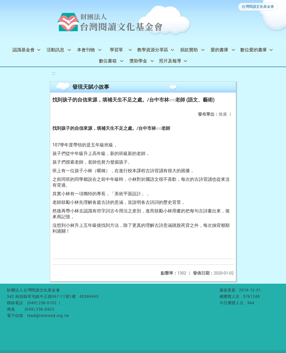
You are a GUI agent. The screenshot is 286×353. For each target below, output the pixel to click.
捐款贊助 (189, 49)
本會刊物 (86, 49)
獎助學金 (138, 61)
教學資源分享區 (152, 49)
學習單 (116, 49)
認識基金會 (23, 49)
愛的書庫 (219, 49)
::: (53, 73)
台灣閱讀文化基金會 (258, 6)
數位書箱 (108, 61)
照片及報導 (170, 61)
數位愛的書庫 (253, 49)
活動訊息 (55, 49)
